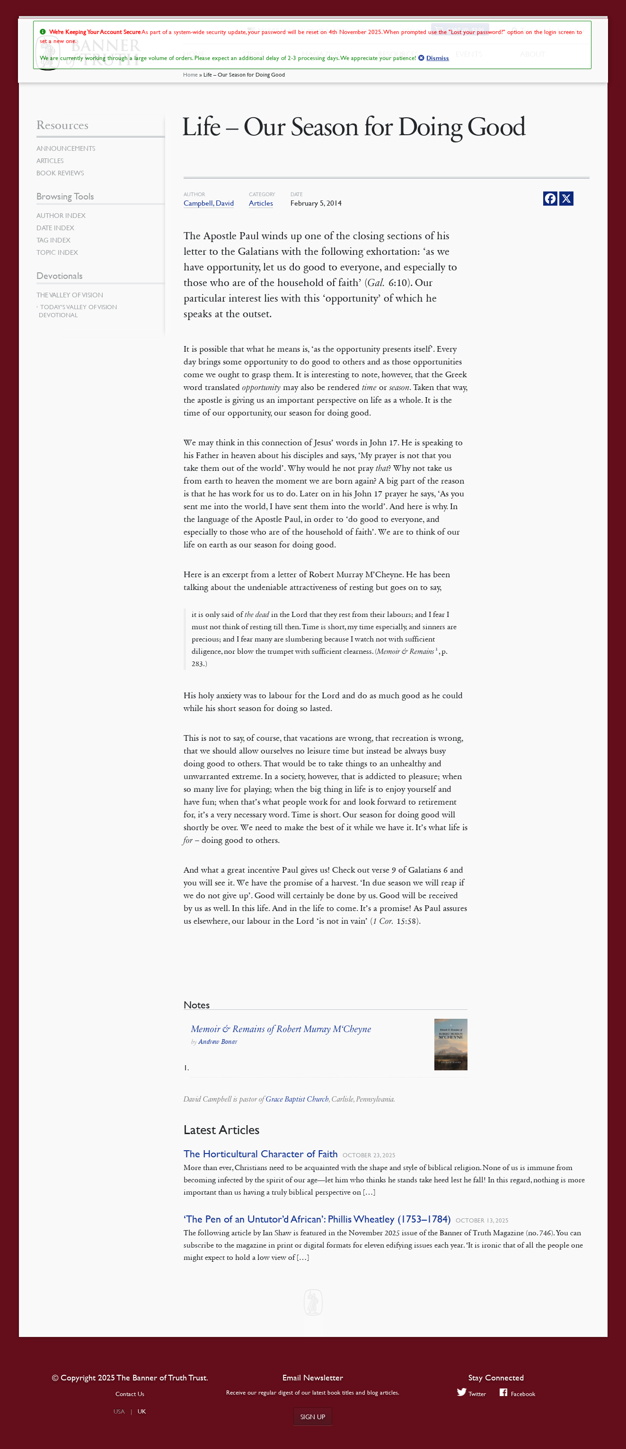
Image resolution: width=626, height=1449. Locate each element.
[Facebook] (550, 198)
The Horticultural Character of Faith (261, 1154)
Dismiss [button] (437, 58)
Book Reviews (60, 172)
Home (190, 77)
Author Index (61, 215)
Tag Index (53, 239)
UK (142, 1411)
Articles (261, 203)
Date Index (55, 227)
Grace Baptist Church (297, 1098)
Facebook (518, 1393)
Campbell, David (209, 203)
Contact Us (129, 1393)
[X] (566, 198)
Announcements (65, 148)
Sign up (312, 1416)
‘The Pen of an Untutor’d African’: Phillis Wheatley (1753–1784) (317, 1219)
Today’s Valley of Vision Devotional (78, 311)
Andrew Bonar (218, 1042)
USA (119, 1411)
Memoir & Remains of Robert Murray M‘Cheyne (281, 1029)
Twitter (471, 1393)
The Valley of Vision (69, 294)
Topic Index (57, 252)
